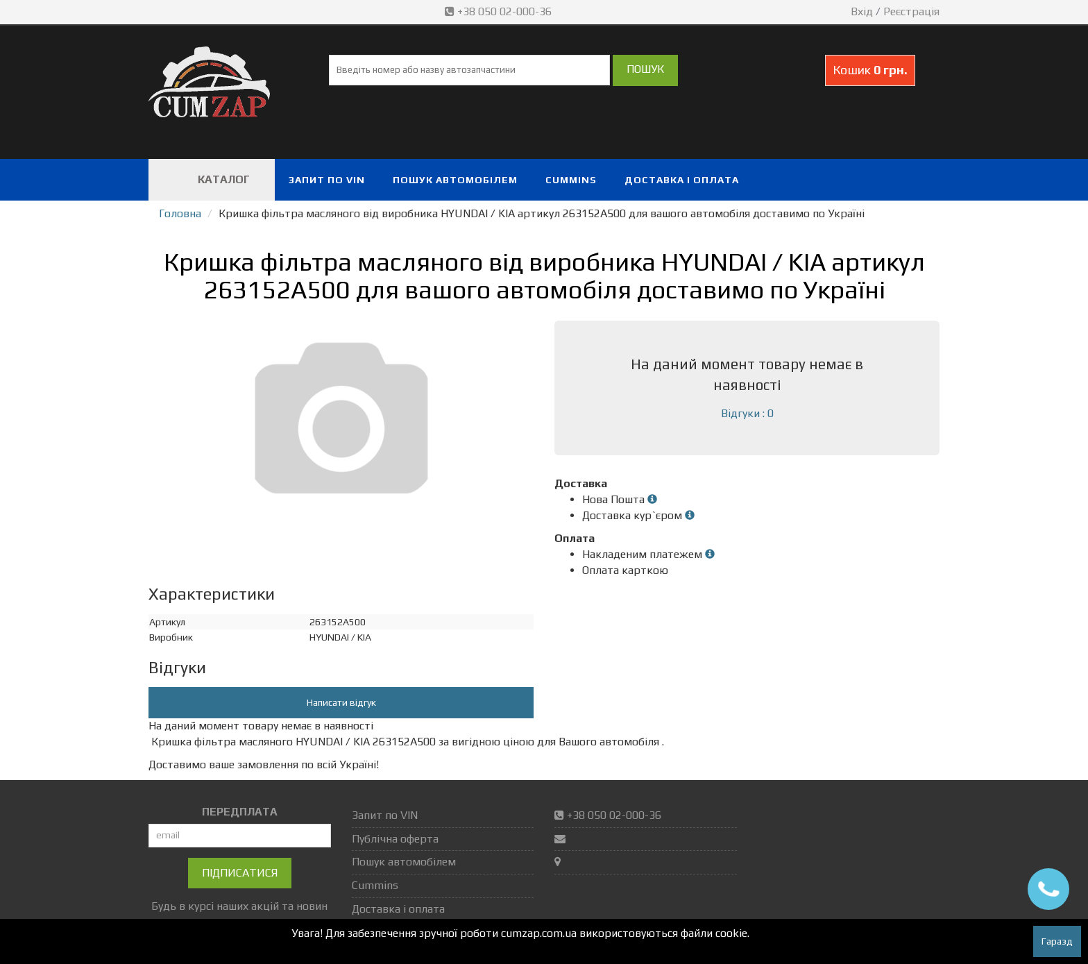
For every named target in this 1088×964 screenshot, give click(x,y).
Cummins (571, 179)
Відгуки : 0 (747, 413)
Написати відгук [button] (341, 702)
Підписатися (240, 872)
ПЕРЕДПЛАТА (240, 811)
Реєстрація (911, 11)
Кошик (870, 69)
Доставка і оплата (681, 179)
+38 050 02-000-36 (499, 11)
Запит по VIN (327, 179)
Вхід (862, 11)
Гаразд (1057, 941)
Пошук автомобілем (455, 179)
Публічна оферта (395, 838)
